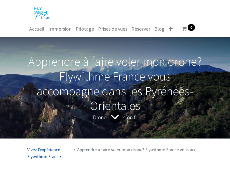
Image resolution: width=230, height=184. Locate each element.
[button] (171, 29)
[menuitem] (36, 29)
